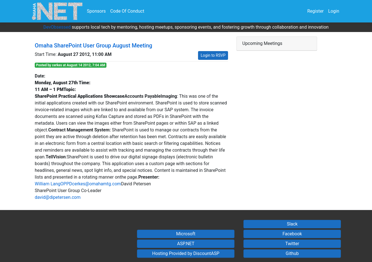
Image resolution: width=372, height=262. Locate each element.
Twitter (292, 243)
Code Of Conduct (127, 11)
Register (315, 11)
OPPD (66, 183)
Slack (292, 224)
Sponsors (96, 11)
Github (292, 253)
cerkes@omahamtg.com (96, 183)
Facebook (292, 233)
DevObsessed (57, 27)
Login (333, 11)
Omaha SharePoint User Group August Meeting (93, 45)
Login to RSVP (213, 55)
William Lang (48, 183)
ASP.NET (185, 243)
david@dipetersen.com (58, 197)
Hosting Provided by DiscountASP (185, 253)
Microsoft (186, 233)
